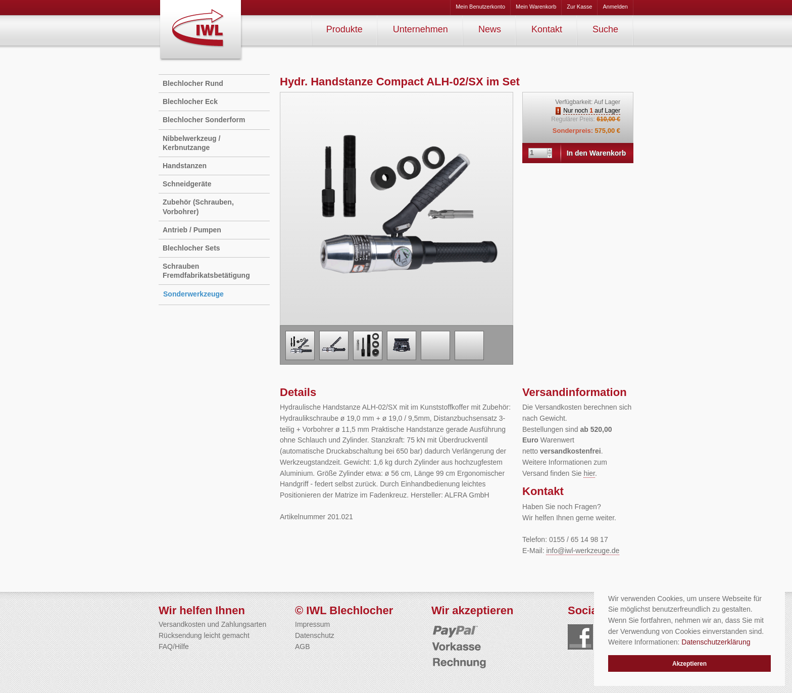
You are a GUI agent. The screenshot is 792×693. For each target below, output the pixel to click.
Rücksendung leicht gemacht (204, 635)
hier (589, 473)
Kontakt (546, 29)
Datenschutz (314, 635)
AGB (302, 646)
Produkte (344, 29)
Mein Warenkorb (536, 7)
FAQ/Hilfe (174, 646)
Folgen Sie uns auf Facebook (580, 637)
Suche (605, 29)
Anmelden (615, 7)
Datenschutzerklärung (715, 642)
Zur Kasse (579, 7)
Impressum (312, 624)
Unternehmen (420, 29)
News (489, 29)
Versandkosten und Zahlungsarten (212, 624)
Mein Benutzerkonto (480, 7)
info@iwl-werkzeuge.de (582, 551)
